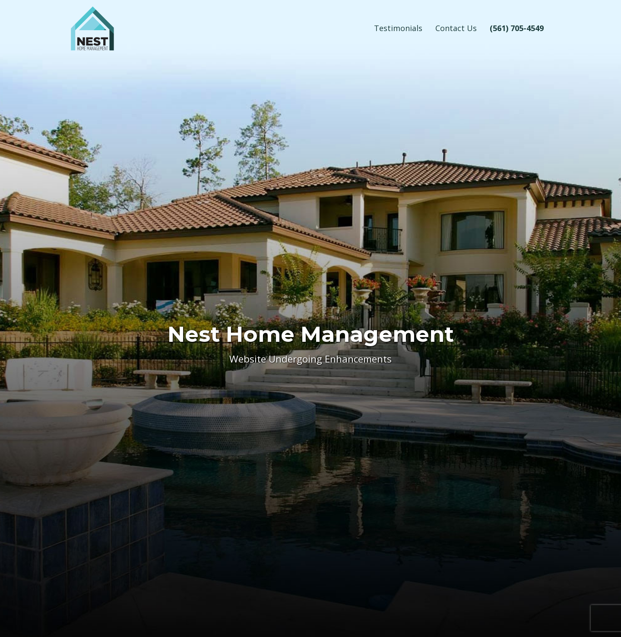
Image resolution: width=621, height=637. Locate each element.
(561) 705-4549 (517, 28)
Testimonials (398, 28)
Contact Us (456, 28)
